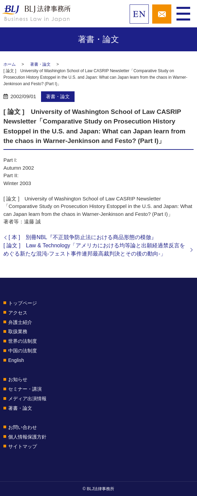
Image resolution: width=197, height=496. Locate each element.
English (16, 360)
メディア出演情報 (27, 398)
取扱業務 (17, 331)
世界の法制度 (22, 341)
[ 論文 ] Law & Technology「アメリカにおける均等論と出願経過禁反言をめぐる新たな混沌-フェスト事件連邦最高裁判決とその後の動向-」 (94, 250)
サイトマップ (22, 446)
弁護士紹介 (20, 322)
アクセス (17, 312)
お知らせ (17, 379)
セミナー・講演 (25, 389)
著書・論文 (40, 64)
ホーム (9, 64)
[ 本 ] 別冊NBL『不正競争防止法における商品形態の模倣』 (83, 237)
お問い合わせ (22, 427)
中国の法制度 (22, 350)
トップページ (22, 303)
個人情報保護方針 (27, 437)
